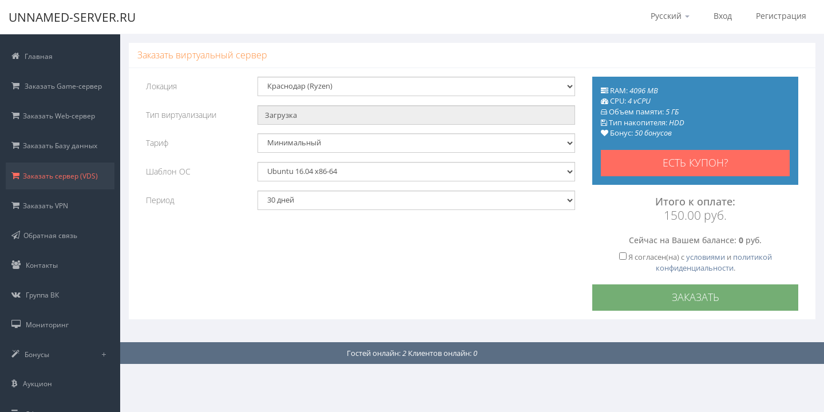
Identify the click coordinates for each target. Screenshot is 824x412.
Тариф (157, 142)
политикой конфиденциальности (714, 262)
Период (160, 200)
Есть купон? (695, 162)
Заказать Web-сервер (53, 116)
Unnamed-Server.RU (77, 17)
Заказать (695, 297)
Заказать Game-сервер (56, 86)
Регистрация (781, 15)
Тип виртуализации (181, 114)
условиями (705, 257)
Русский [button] (670, 15)
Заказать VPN (39, 206)
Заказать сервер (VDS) (54, 176)
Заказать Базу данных (54, 145)
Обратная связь (44, 235)
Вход (723, 15)
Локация (161, 86)
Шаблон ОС (168, 171)
